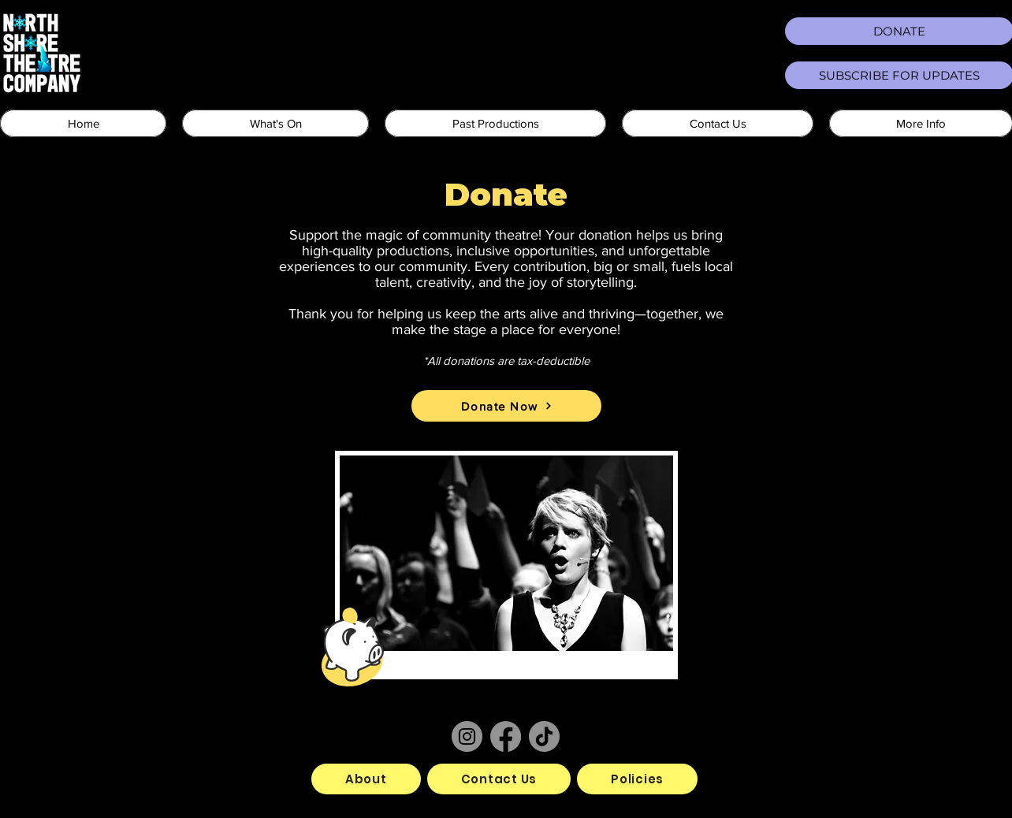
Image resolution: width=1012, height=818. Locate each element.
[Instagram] (467, 736)
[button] (275, 123)
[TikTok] (544, 736)
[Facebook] (505, 736)
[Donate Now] (506, 406)
